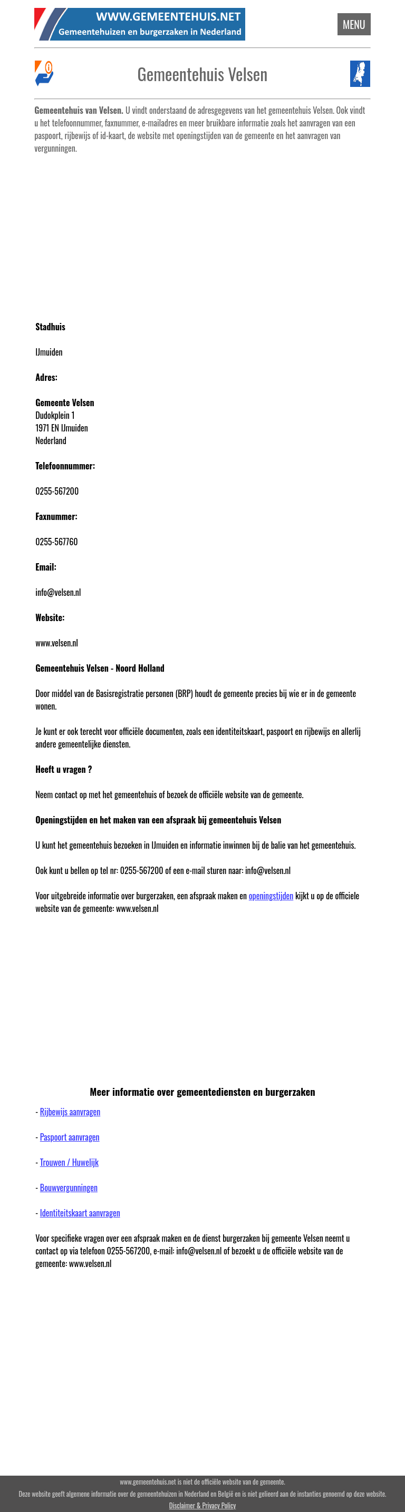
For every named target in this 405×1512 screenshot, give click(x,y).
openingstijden (271, 895)
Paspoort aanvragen (70, 1137)
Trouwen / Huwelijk (69, 1162)
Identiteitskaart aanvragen (80, 1212)
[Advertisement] (203, 232)
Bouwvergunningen (69, 1187)
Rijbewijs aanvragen (70, 1111)
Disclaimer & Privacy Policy (202, 1505)
